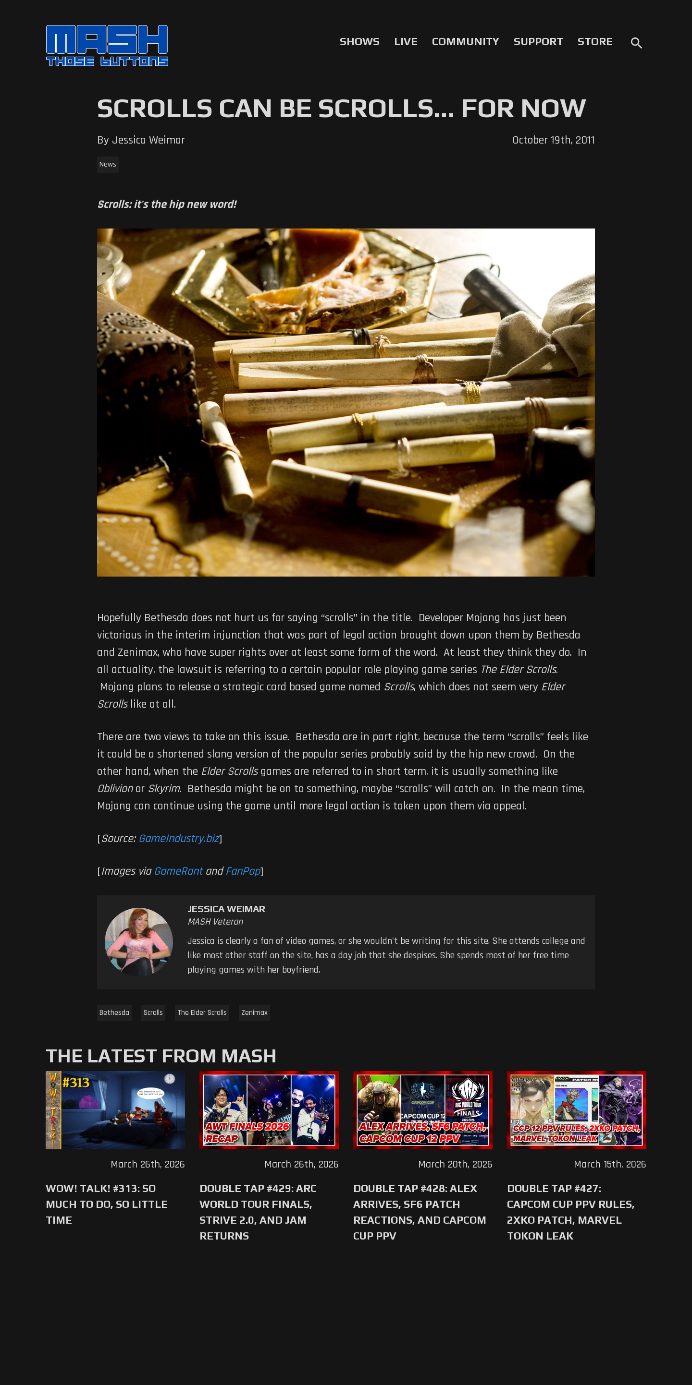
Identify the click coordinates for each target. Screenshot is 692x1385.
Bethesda (114, 1013)
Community (465, 41)
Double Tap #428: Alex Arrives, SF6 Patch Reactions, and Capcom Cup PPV (419, 1212)
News (107, 164)
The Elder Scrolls (202, 1013)
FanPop (242, 871)
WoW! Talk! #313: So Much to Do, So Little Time (107, 1204)
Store (595, 41)
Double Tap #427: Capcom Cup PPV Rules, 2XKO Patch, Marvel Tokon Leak (571, 1212)
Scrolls (153, 1013)
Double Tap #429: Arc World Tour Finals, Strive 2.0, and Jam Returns (258, 1212)
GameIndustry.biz (178, 838)
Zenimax (254, 1013)
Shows (360, 41)
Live (406, 41)
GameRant (178, 871)
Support (538, 41)
